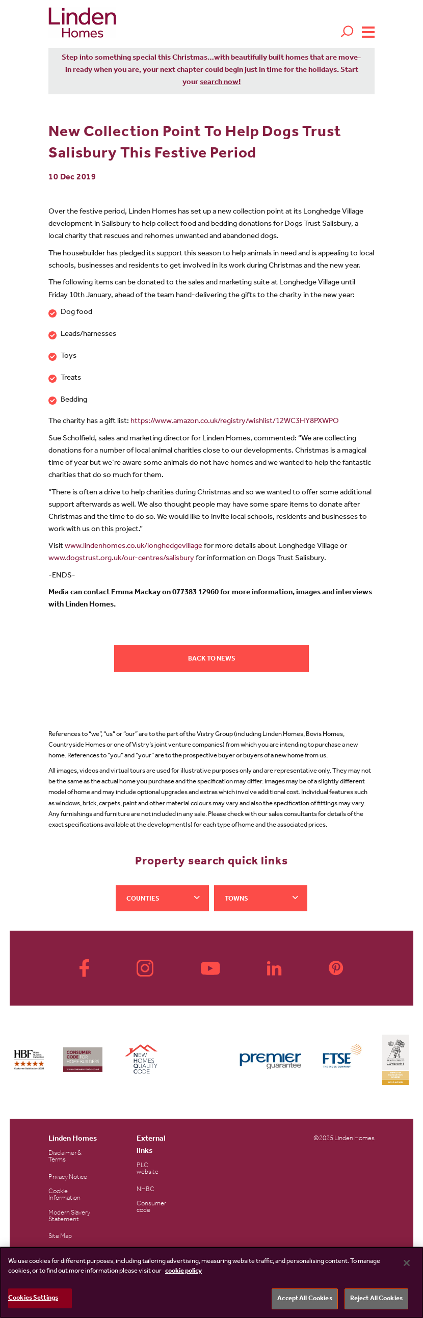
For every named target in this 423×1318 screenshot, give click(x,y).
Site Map (60, 1236)
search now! (220, 83)
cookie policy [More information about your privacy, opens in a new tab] (183, 1273)
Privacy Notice (67, 1177)
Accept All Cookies (304, 1300)
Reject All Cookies (376, 1300)
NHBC (145, 1190)
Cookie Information (64, 1195)
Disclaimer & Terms (65, 1157)
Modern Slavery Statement (69, 1216)
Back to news (211, 659)
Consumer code (151, 1207)
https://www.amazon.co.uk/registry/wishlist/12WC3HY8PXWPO (234, 422)
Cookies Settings (33, 1300)
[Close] (406, 1264)
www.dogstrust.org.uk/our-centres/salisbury (121, 559)
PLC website (147, 1169)
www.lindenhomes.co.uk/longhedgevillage (133, 546)
